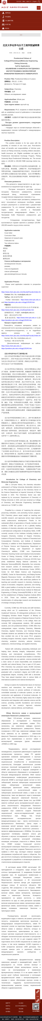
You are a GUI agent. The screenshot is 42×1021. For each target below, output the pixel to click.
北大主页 (18, 1)
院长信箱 (21, 1011)
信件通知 (8, 1011)
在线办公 (8, 1008)
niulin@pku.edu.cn (24, 294)
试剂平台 (8, 1006)
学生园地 (8, 16)
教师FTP (8, 1003)
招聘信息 (8, 13)
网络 (24, 1)
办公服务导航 (9, 20)
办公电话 (21, 1003)
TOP (37, 996)
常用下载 (8, 24)
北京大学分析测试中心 (21, 1006)
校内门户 (29, 1)
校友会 (7, 28)
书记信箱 (21, 1008)
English (35, 1)
